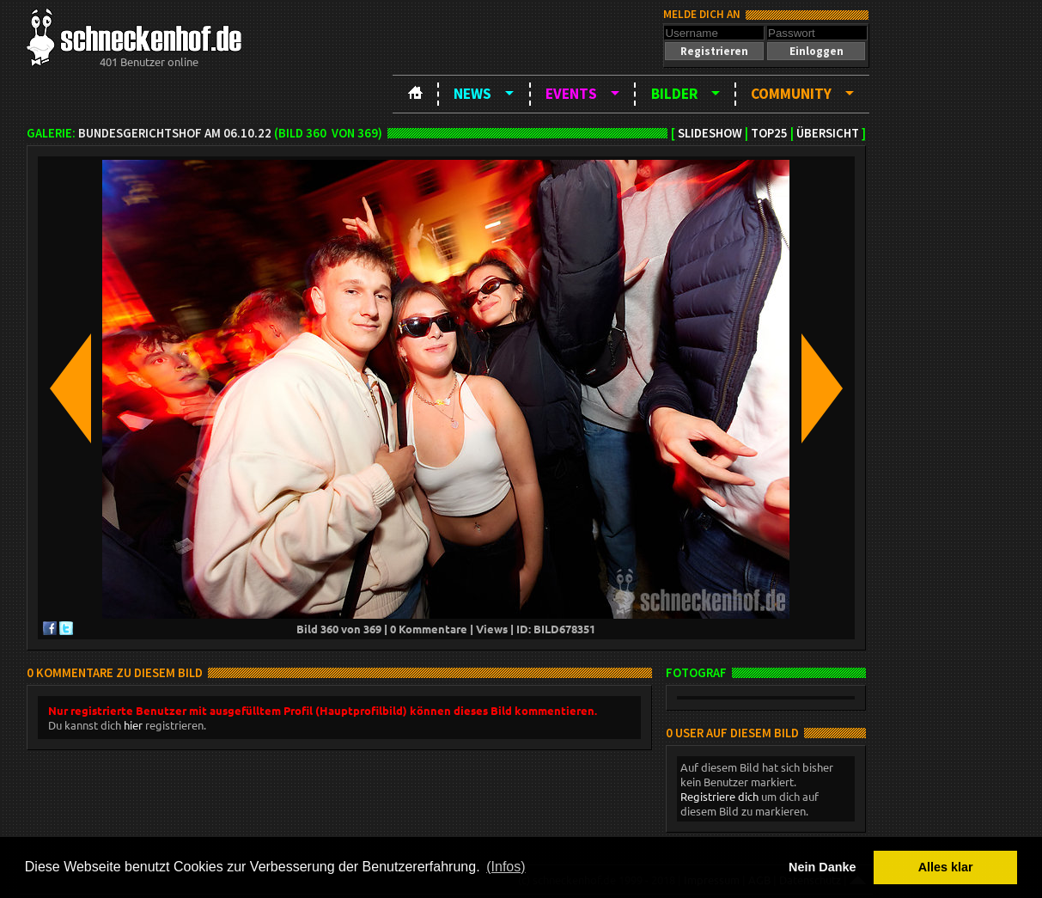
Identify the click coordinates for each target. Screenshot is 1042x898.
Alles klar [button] (945, 867)
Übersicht (827, 133)
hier (133, 725)
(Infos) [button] (505, 866)
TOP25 (769, 133)
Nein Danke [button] (822, 867)
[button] (714, 51)
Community (791, 93)
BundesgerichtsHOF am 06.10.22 (174, 133)
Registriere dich (719, 796)
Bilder (674, 93)
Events (571, 93)
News (472, 93)
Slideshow (710, 133)
